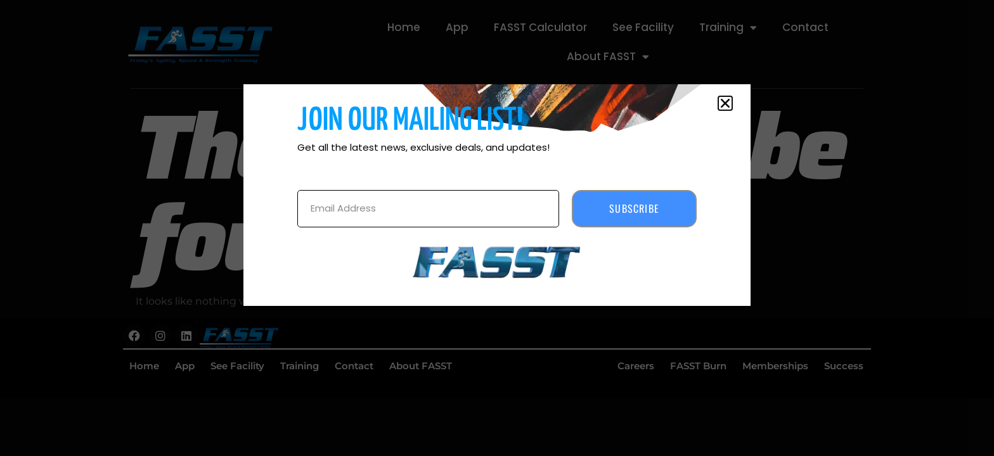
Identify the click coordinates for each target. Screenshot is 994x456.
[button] (725, 103)
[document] (497, 228)
